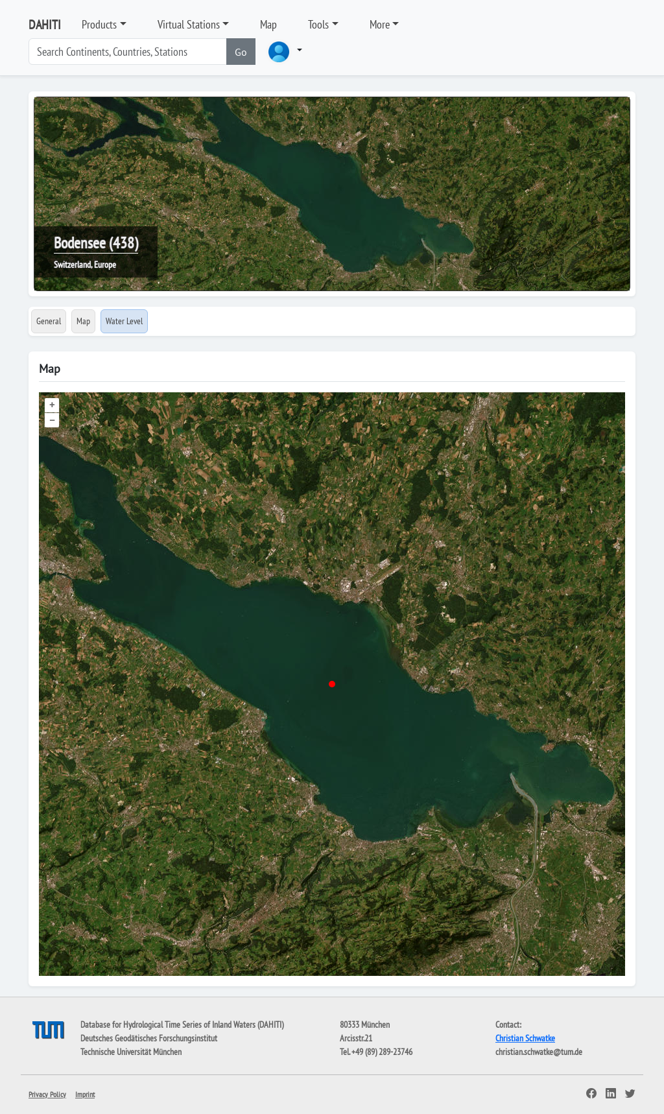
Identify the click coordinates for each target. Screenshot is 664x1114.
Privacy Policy (47, 1094)
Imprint (85, 1094)
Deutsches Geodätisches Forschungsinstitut (148, 1038)
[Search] (128, 51)
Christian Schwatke (525, 1038)
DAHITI (45, 24)
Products (99, 24)
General (48, 321)
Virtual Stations (189, 24)
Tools (318, 24)
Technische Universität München (131, 1052)
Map (268, 24)
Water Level (124, 321)
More (380, 24)
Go (241, 51)
